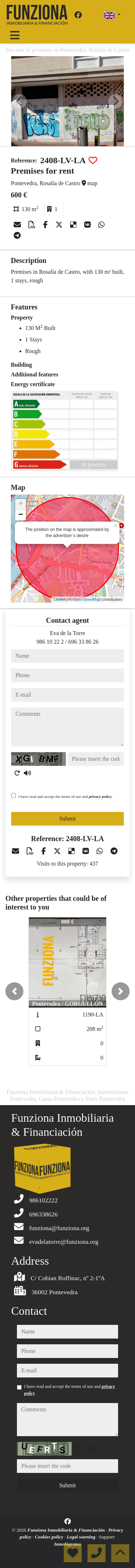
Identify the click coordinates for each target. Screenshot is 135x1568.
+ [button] (20, 504)
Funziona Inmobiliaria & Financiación (66, 1530)
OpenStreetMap (87, 599)
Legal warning (81, 1537)
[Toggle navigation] (15, 35)
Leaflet (60, 599)
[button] (14, 991)
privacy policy (100, 796)
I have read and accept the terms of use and (65, 796)
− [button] (20, 515)
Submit (67, 819)
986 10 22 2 (50, 642)
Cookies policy (49, 1537)
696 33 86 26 (83, 642)
